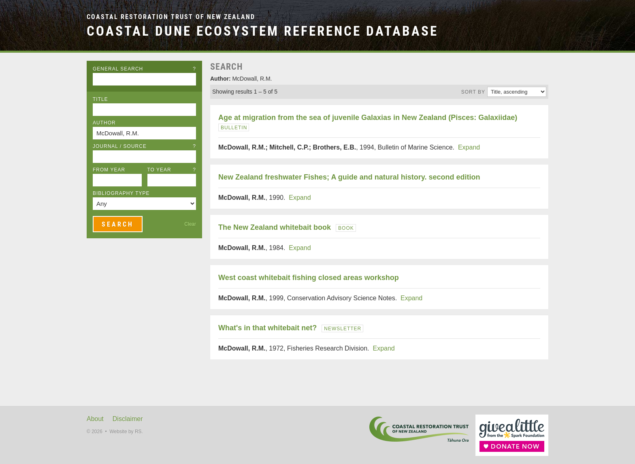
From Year (109, 170)
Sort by (473, 92)
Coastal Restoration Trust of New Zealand (171, 17)
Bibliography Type (121, 193)
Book (346, 228)
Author (104, 123)
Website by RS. (126, 431)
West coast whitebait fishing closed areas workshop (308, 278)
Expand (469, 147)
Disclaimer (128, 418)
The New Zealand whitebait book (274, 227)
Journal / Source (144, 146)
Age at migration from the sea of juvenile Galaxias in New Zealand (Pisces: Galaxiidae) (367, 117)
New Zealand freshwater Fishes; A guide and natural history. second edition (349, 177)
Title (100, 99)
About (95, 418)
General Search (144, 69)
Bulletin (234, 127)
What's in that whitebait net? (267, 328)
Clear (190, 224)
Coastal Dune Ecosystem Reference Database (262, 31)
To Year (171, 170)
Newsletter (342, 328)
